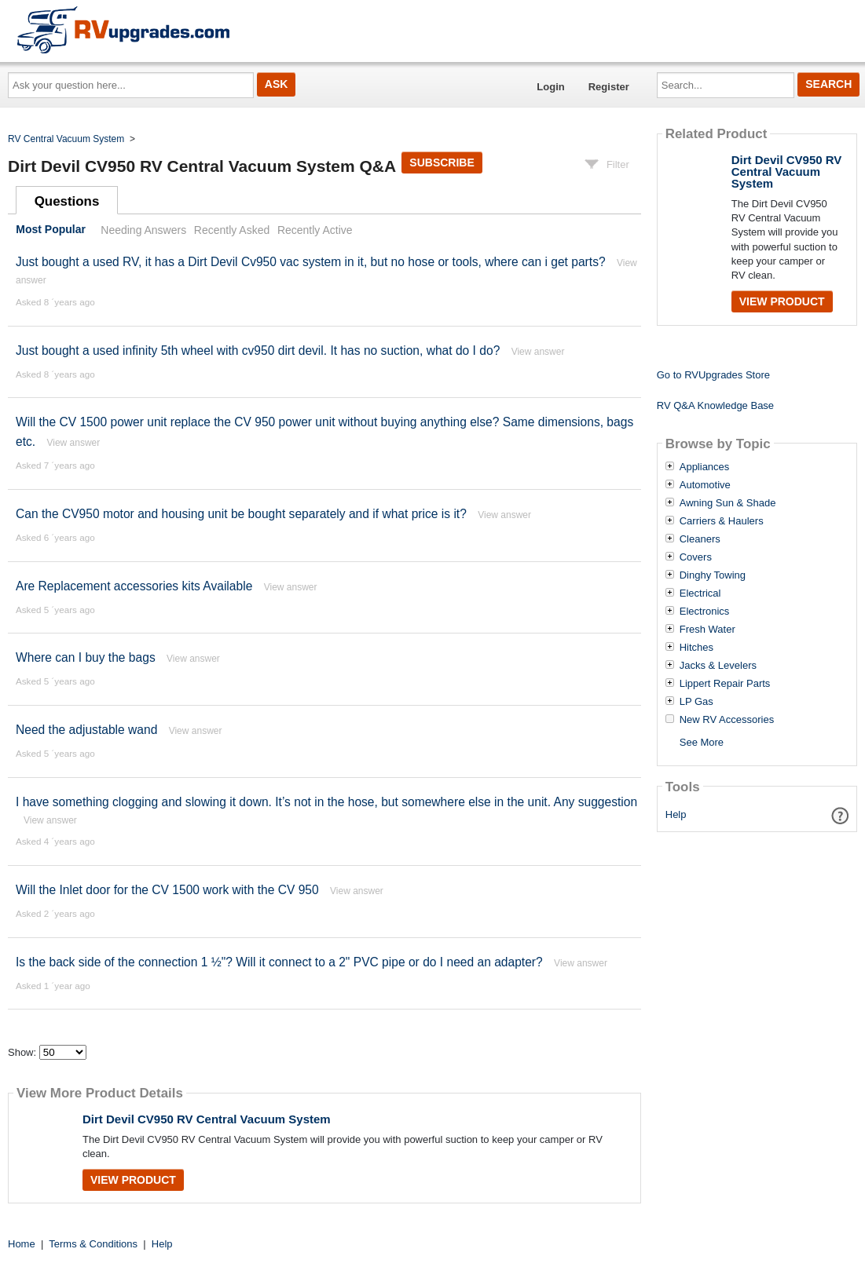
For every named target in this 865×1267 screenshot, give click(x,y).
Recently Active (315, 230)
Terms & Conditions (93, 1244)
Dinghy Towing (713, 575)
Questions (67, 201)
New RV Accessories (727, 719)
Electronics (705, 611)
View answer (538, 351)
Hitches (696, 647)
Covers (696, 557)
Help (676, 814)
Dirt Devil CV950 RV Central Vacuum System (206, 1119)
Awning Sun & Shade (728, 503)
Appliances (705, 467)
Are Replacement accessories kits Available (134, 586)
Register (608, 87)
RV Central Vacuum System (66, 138)
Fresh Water (707, 629)
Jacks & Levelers (718, 665)
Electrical (700, 593)
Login (550, 87)
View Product (133, 1180)
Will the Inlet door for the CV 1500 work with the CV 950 (167, 889)
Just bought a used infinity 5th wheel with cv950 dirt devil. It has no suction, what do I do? (260, 350)
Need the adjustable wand (86, 729)
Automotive (705, 485)
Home (21, 1244)
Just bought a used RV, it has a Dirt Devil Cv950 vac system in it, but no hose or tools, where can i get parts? (311, 261)
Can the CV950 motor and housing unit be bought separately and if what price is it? (241, 513)
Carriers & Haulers (722, 521)
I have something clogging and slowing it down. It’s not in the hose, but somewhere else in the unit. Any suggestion (326, 802)
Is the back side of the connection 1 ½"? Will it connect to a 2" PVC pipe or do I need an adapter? (279, 962)
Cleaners (700, 539)
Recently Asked (231, 230)
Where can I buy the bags (86, 657)
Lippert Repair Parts (725, 683)
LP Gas (696, 701)
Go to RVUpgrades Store (713, 375)
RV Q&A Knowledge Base (715, 405)
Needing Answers (143, 230)
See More (702, 742)
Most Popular (51, 230)
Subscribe (441, 162)
